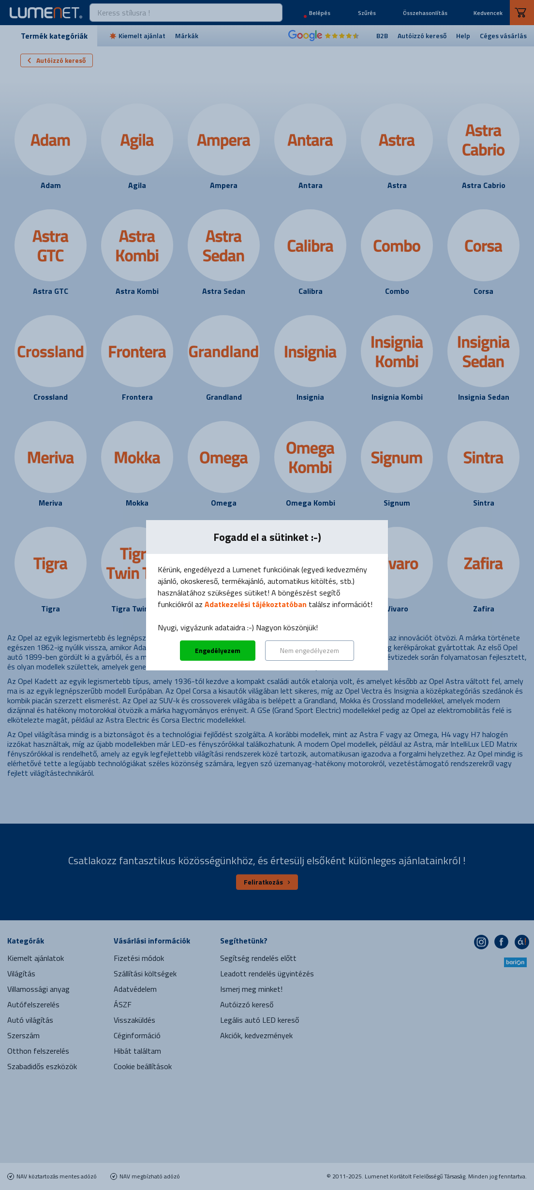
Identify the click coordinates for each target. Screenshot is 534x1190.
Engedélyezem (217, 650)
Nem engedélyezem (309, 650)
